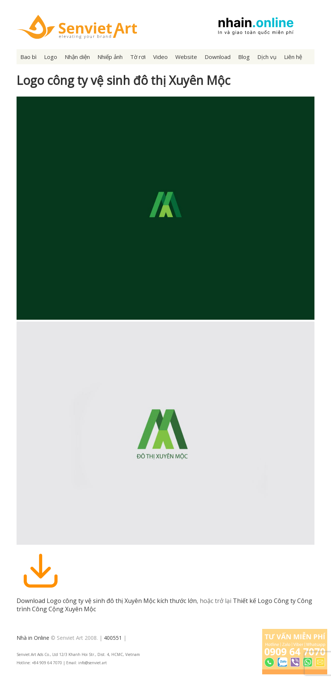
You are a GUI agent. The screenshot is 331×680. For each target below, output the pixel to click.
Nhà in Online (33, 637)
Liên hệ (293, 56)
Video (160, 56)
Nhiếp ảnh (110, 56)
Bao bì (28, 56)
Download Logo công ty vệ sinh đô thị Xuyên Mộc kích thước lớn (107, 601)
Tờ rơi (138, 56)
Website (186, 56)
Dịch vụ (266, 56)
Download (218, 56)
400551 (113, 637)
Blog (244, 56)
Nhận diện (77, 56)
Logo (50, 56)
